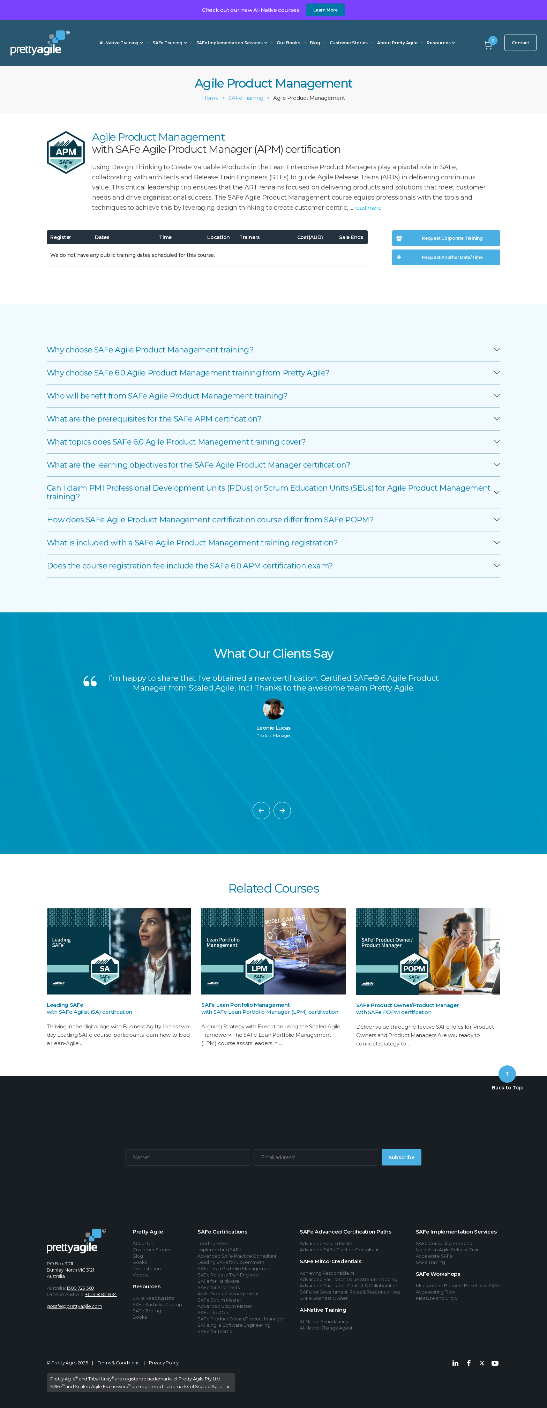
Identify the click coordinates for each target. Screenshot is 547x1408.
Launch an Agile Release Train (448, 1249)
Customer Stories (349, 42)
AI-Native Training (121, 42)
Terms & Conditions (118, 1362)
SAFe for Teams (214, 1331)
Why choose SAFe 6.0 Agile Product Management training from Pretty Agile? (188, 373)
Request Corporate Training (437, 238)
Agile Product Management (227, 1293)
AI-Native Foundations (324, 1321)
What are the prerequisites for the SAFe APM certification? (154, 419)
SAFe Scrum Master (219, 1300)
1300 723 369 (80, 1288)
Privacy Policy (164, 1362)
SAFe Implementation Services (231, 42)
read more (367, 207)
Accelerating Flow (435, 1292)
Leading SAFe (65, 1004)
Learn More (325, 10)
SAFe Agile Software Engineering (233, 1325)
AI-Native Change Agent (326, 1328)
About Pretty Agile (397, 42)
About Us (142, 1243)
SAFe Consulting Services (444, 1243)
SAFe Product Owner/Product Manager (407, 1005)
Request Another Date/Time (437, 257)
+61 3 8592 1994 (101, 1294)
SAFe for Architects (218, 1287)
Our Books (288, 42)
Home (210, 98)
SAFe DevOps (212, 1312)
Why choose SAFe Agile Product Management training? (150, 350)
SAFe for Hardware (218, 1281)
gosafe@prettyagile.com (74, 1306)
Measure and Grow (436, 1298)
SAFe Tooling (147, 1310)
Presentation (147, 1268)
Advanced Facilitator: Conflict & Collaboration (349, 1285)
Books (140, 1262)
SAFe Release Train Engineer (228, 1274)
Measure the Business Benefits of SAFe (458, 1285)
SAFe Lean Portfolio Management (245, 1004)
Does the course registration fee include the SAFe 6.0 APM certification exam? (190, 566)
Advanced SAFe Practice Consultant (236, 1256)
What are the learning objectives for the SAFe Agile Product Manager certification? (198, 465)
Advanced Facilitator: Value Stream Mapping (348, 1279)
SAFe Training (169, 42)
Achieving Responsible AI (327, 1273)
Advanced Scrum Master (224, 1306)
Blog (315, 42)
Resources (441, 42)
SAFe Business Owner (323, 1298)
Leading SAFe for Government (230, 1262)
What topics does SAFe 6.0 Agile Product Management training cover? (176, 442)
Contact (520, 42)
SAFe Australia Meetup (157, 1304)
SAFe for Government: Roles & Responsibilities (350, 1292)
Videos (140, 1274)
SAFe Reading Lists (153, 1298)
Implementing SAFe (219, 1249)
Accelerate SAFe (434, 1256)
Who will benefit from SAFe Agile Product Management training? (167, 396)
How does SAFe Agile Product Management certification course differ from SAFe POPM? (210, 519)
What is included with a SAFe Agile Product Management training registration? (192, 542)
